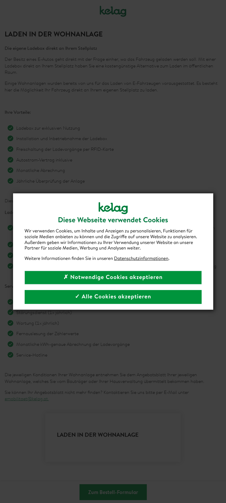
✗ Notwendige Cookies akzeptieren (112, 277)
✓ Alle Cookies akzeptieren (113, 297)
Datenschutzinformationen (141, 258)
